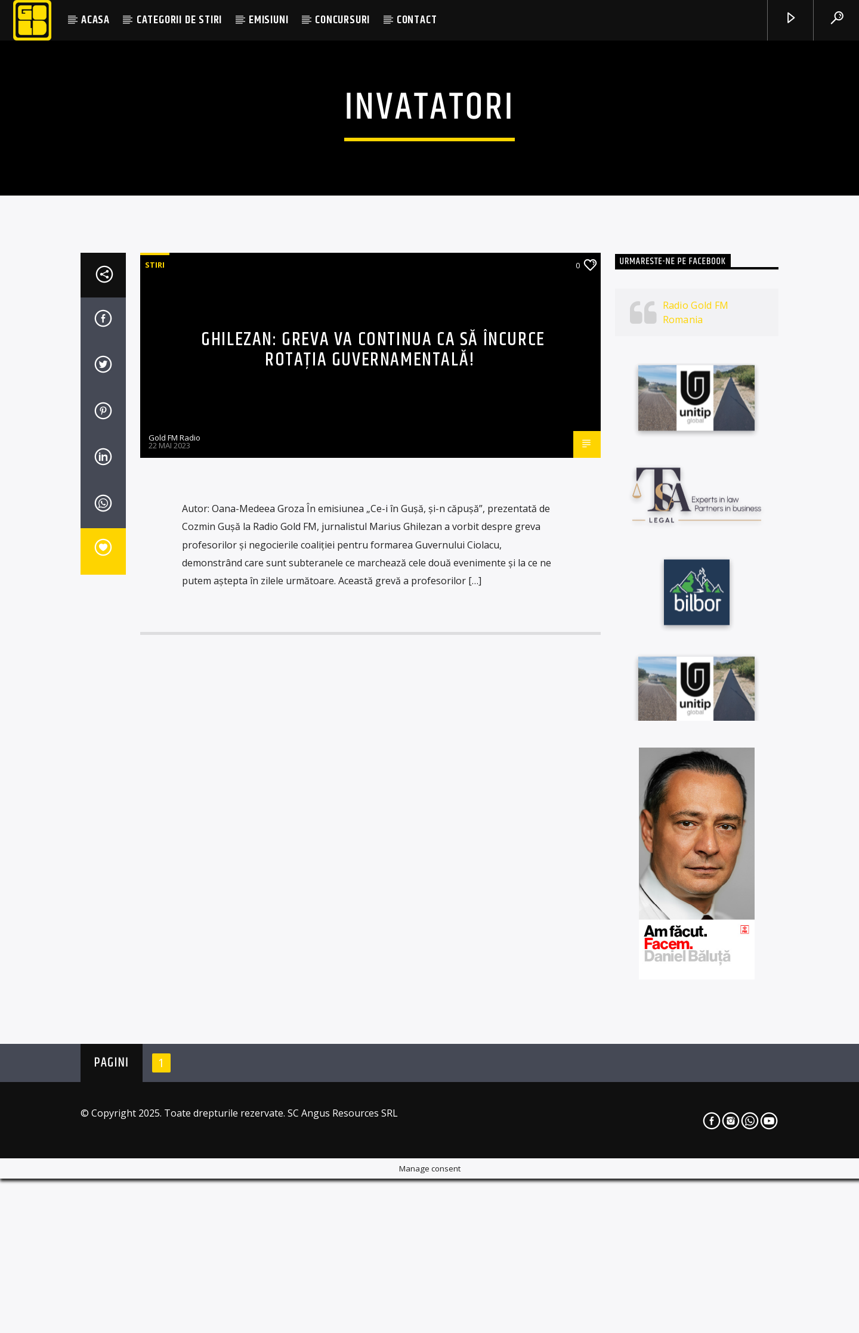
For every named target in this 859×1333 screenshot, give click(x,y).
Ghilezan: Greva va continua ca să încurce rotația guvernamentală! (373, 663)
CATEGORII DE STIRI (179, 20)
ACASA (95, 20)
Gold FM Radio (174, 751)
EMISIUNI (268, 20)
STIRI (155, 578)
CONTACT (417, 20)
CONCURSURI (342, 20)
